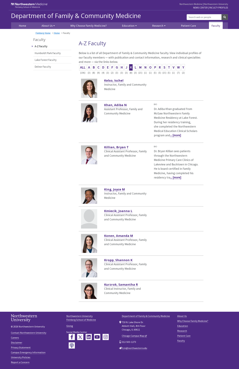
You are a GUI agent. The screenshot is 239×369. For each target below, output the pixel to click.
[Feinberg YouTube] (97, 337)
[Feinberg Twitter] (80, 337)
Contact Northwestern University (28, 332)
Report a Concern (20, 362)
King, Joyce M (114, 189)
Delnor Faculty (43, 66)
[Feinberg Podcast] (72, 345)
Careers (15, 337)
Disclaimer (16, 342)
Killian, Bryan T (116, 147)
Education (182, 325)
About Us (182, 316)
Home (22, 25)
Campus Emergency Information (28, 352)
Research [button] (157, 25)
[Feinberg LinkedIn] (89, 337)
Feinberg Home (43, 33)
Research (182, 330)
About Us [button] (47, 25)
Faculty (215, 25)
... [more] (175, 135)
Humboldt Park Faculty (48, 53)
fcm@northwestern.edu (134, 348)
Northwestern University (216, 4)
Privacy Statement (21, 347)
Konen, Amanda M (118, 236)
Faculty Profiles (218, 7)
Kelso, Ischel (114, 80)
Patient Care (188, 25)
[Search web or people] (204, 17)
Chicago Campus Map (133, 335)
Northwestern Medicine (190, 4)
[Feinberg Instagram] (106, 337)
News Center (200, 7)
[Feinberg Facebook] (72, 337)
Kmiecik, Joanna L (118, 211)
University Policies (20, 357)
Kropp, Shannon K (118, 260)
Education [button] (128, 25)
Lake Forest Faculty (46, 60)
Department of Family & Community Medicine (76, 15)
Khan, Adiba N (115, 105)
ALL (82, 67)
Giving (69, 325)
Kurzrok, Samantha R (121, 284)
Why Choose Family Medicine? (88, 25)
